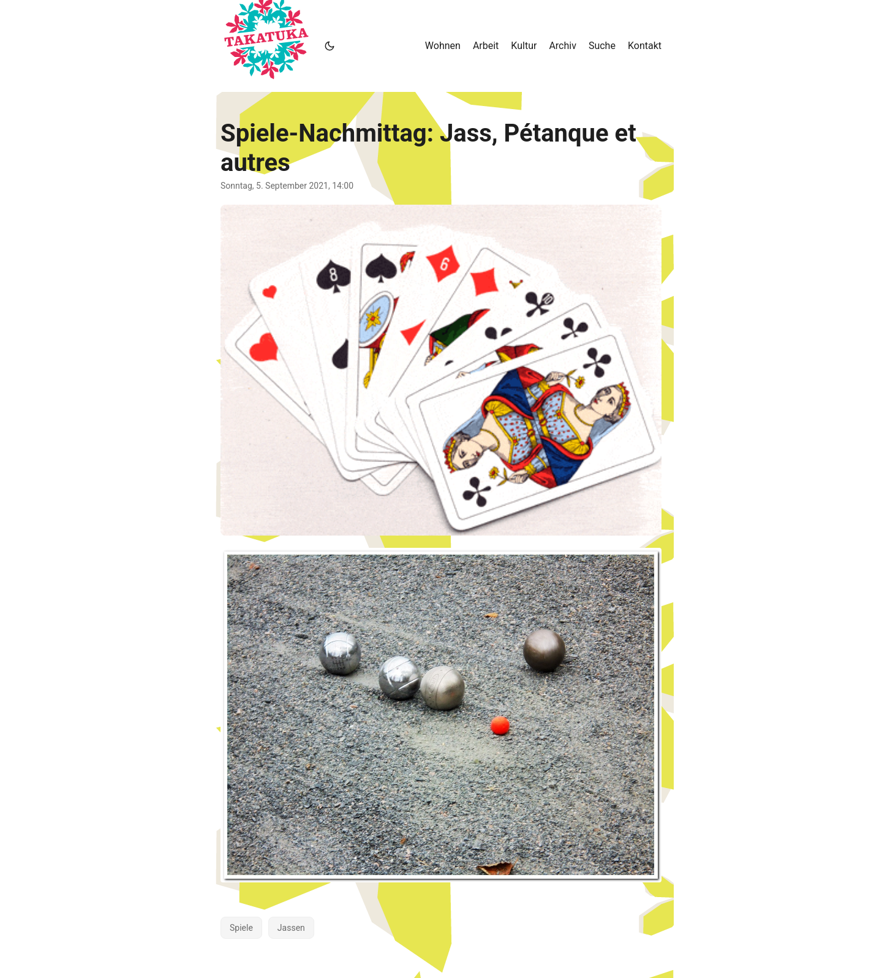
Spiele (241, 928)
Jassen (291, 928)
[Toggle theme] (329, 46)
